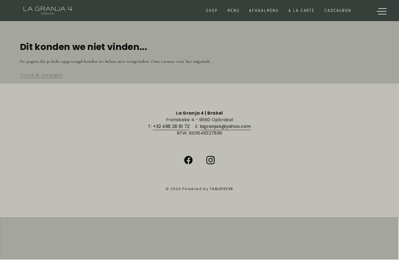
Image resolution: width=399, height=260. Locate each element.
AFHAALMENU (264, 10)
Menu (233, 10)
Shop (212, 10)
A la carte (301, 10)
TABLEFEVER (221, 188)
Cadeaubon (337, 10)
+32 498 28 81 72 (171, 126)
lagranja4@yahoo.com (225, 126)
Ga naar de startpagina (41, 74)
